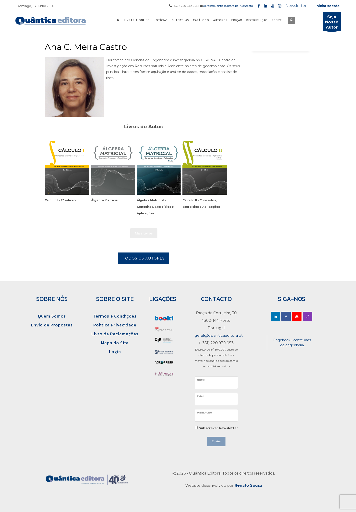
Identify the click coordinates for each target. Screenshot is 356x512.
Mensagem (204, 412)
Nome (201, 380)
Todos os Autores (144, 258)
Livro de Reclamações (114, 334)
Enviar (216, 441)
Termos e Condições (115, 316)
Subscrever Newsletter (218, 428)
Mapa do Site (115, 343)
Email (201, 396)
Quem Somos (52, 316)
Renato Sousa (248, 485)
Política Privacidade (114, 325)
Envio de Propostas (52, 325)
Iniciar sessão (328, 6)
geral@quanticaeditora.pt (220, 5)
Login (115, 351)
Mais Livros (144, 233)
